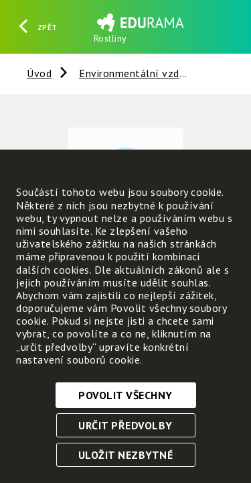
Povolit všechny (125, 395)
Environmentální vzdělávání (147, 73)
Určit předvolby (125, 425)
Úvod (39, 73)
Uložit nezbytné (125, 455)
